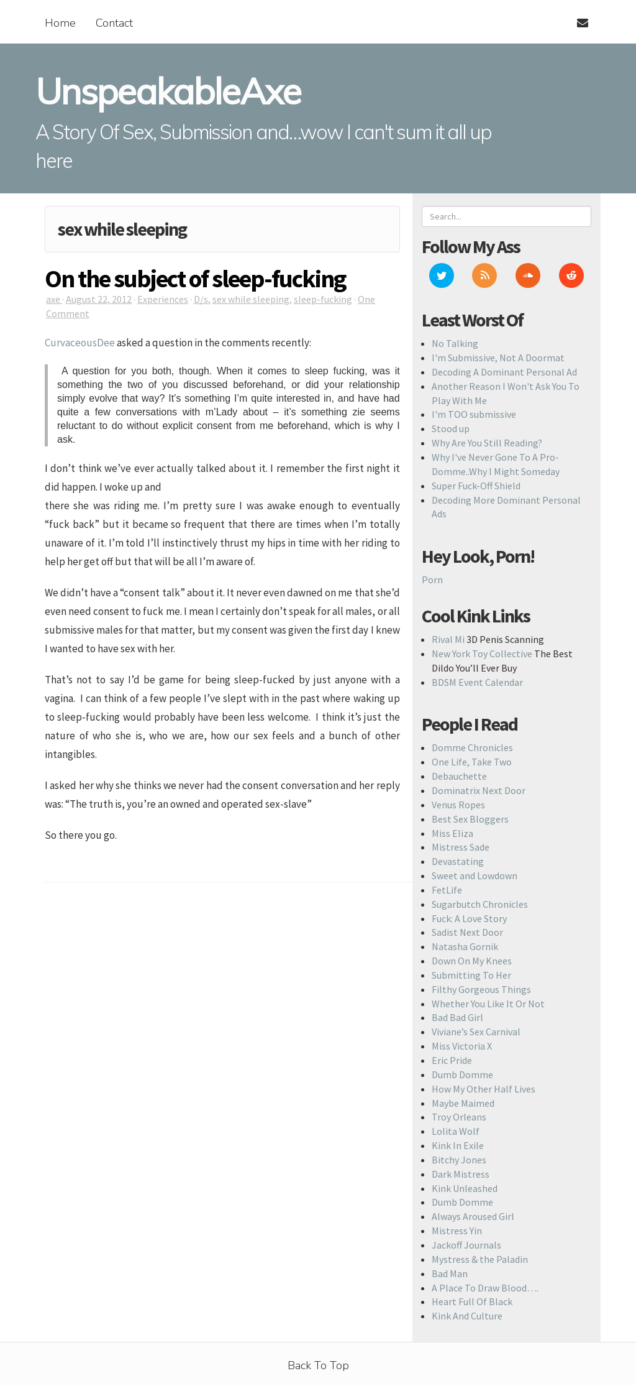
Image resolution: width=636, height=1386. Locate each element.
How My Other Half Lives (483, 1089)
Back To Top (318, 1365)
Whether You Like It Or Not (488, 1003)
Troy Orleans (459, 1117)
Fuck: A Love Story (469, 918)
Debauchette (459, 776)
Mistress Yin (457, 1230)
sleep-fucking (323, 299)
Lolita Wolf (455, 1131)
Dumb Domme (462, 1074)
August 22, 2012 (99, 299)
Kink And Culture (467, 1316)
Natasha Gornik (465, 946)
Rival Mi (448, 639)
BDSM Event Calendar (477, 682)
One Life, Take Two (472, 761)
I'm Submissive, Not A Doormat (498, 357)
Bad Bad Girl (457, 1017)
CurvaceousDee (80, 342)
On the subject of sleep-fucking (195, 278)
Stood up (451, 428)
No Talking (455, 343)
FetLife (447, 890)
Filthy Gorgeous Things (481, 989)
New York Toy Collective (482, 653)
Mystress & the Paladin (480, 1259)
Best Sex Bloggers (470, 819)
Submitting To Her (471, 975)
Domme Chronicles (472, 747)
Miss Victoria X (462, 1046)
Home (60, 23)
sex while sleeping (250, 299)
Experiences (162, 299)
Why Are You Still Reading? (487, 443)
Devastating (458, 861)
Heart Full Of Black (472, 1301)
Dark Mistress (460, 1174)
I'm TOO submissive (474, 414)
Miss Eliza (452, 833)
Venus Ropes (458, 804)
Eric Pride (452, 1060)
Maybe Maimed (463, 1103)
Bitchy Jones (459, 1159)
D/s (201, 299)
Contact (114, 23)
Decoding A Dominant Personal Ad (504, 372)
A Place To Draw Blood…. (485, 1288)
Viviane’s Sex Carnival (476, 1031)
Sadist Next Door (467, 932)
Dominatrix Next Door (478, 790)
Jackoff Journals (466, 1245)
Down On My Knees (472, 960)
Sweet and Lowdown (474, 875)
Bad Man (450, 1273)
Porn (432, 579)
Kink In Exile (458, 1145)
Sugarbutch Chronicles (480, 904)
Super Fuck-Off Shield (476, 485)
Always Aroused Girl (473, 1216)
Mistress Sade (460, 847)
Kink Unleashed (464, 1188)
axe (54, 299)
